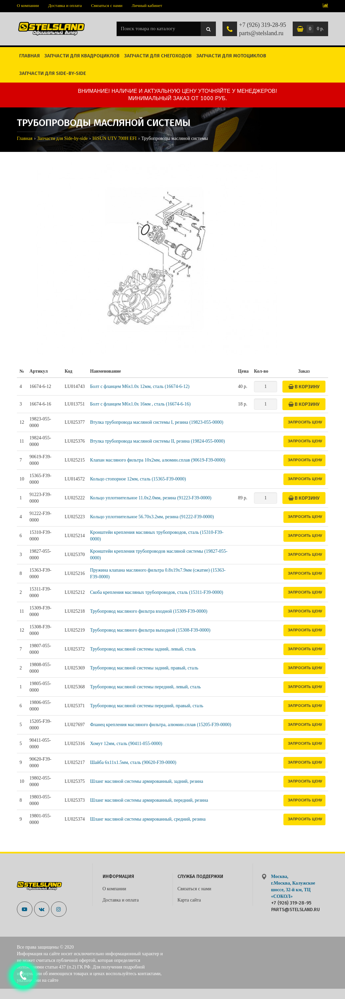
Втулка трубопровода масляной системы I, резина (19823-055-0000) (156, 422)
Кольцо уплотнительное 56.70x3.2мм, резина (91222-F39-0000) (152, 516)
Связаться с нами (107, 5)
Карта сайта (189, 900)
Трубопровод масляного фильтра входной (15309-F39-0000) (148, 611)
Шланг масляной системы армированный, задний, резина (146, 781)
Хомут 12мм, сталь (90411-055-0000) (126, 743)
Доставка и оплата (65, 5)
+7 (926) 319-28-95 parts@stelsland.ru (262, 29)
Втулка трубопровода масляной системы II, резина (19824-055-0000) (157, 441)
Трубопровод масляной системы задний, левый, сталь (143, 649)
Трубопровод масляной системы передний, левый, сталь (145, 686)
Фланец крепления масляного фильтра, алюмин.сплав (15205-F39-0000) (160, 724)
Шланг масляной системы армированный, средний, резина (148, 819)
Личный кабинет (147, 5)
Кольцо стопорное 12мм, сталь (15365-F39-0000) (138, 478)
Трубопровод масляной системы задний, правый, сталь (144, 667)
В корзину (304, 386)
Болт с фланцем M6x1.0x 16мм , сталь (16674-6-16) (140, 404)
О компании (28, 5)
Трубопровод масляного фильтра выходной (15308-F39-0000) (150, 630)
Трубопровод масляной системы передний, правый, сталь (146, 705)
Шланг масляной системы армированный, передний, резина (149, 800)
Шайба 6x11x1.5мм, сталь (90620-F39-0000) (133, 762)
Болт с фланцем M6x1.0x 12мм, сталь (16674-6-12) (139, 386)
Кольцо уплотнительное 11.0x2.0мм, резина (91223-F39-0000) (151, 497)
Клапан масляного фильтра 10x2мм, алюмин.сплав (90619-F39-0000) (157, 460)
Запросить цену (305, 421)
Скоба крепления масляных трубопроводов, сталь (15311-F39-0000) (156, 592)
